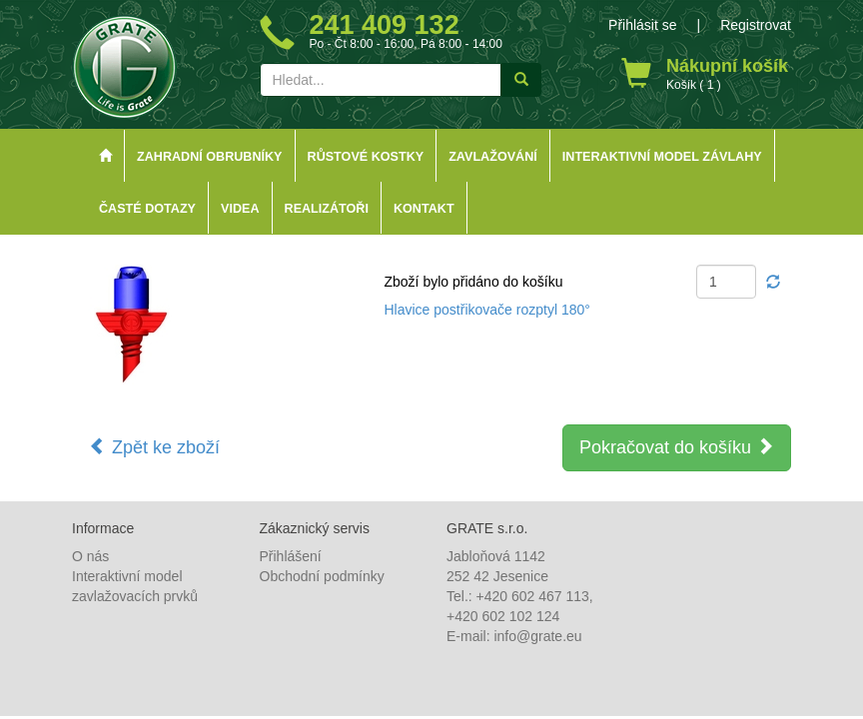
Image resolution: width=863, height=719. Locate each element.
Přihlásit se (642, 25)
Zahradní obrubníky (210, 157)
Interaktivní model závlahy (662, 157)
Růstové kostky (366, 157)
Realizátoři (327, 209)
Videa (240, 209)
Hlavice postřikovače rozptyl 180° (487, 310)
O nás (90, 556)
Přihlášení (291, 556)
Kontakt (424, 209)
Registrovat (755, 25)
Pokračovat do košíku (676, 446)
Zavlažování (492, 157)
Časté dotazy (147, 209)
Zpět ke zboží (154, 446)
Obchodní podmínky (322, 576)
